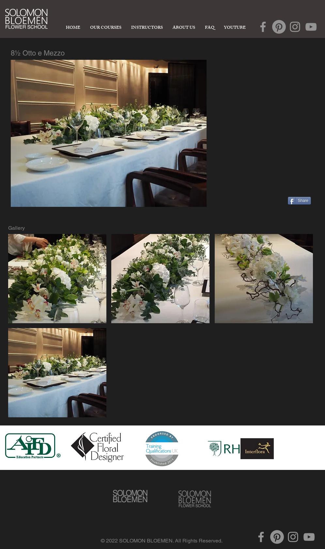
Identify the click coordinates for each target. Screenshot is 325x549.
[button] (57, 278)
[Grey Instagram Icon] (295, 27)
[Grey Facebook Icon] (263, 27)
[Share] (299, 201)
